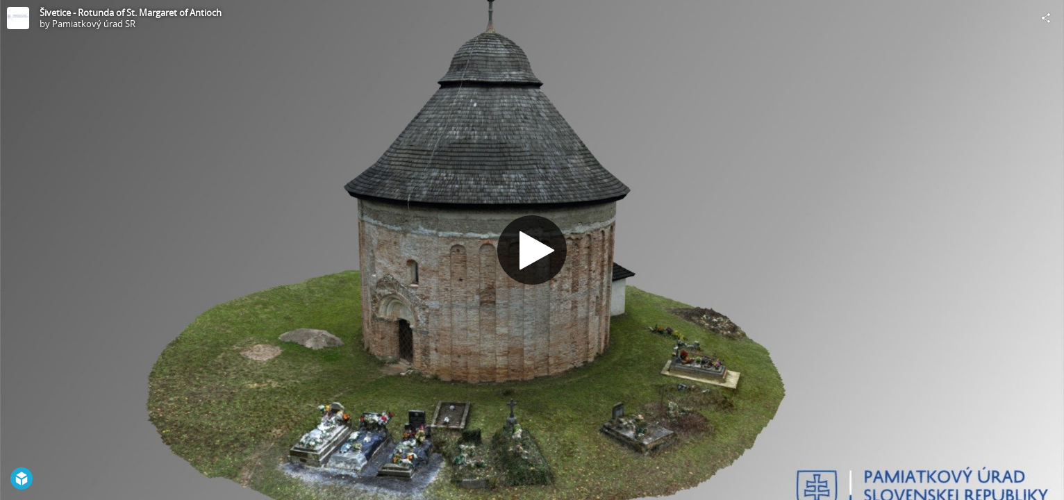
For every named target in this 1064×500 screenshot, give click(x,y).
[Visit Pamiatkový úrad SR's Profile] (18, 18)
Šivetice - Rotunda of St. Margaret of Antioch (131, 12)
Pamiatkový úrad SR (93, 23)
